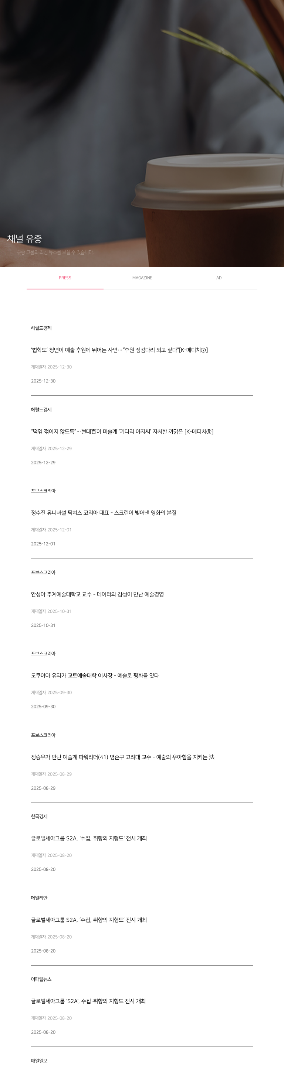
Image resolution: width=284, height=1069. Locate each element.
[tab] (65, 278)
